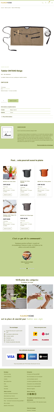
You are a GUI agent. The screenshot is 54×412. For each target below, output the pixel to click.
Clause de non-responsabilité (34, 386)
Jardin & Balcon (7, 376)
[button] (20, 268)
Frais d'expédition (6, 88)
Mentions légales (31, 389)
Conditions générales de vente (34, 381)
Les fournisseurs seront (32, 379)
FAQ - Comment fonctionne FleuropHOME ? (14, 401)
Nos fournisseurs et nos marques (34, 376)
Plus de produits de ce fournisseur (45, 145)
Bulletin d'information (9, 406)
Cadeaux (6, 386)
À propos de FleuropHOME (33, 374)
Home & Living (7, 374)
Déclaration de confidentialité (34, 384)
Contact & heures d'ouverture (11, 393)
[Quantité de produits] (4, 100)
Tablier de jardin (8, 7)
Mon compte (7, 403)
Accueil (2, 7)
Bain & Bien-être (7, 381)
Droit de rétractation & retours (11, 398)
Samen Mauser (5, 67)
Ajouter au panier (13, 100)
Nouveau (6, 389)
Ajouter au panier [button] (7, 194)
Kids (5, 384)
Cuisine (5, 379)
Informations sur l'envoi (9, 396)
